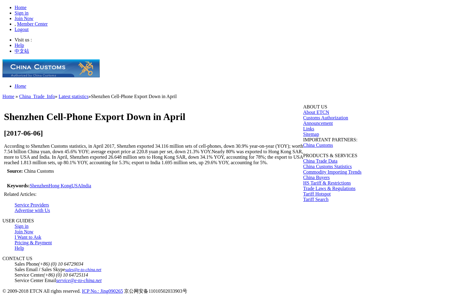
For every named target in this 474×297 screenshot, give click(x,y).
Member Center (32, 24)
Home (20, 7)
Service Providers (32, 204)
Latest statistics (73, 96)
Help (19, 45)
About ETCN (316, 112)
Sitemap (311, 134)
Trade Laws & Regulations (329, 188)
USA (76, 185)
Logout (22, 29)
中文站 (22, 51)
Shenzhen (39, 185)
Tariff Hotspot (317, 193)
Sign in (22, 13)
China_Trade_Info (37, 96)
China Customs (318, 145)
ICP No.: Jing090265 (102, 291)
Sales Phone (26, 264)
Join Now (24, 18)
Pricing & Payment (33, 242)
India (86, 185)
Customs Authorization (325, 117)
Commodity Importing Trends (332, 172)
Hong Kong (60, 185)
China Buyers (316, 177)
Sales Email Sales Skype (40, 269)
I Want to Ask (28, 237)
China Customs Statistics (327, 166)
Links (308, 128)
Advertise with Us (32, 210)
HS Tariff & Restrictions (327, 183)
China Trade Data (320, 161)
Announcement (318, 123)
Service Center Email (35, 280)
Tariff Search (315, 199)
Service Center (29, 275)
